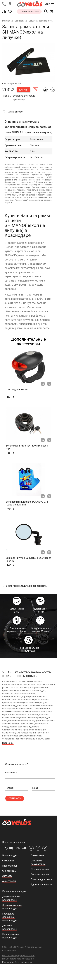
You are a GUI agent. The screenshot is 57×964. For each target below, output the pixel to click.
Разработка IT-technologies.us (17, 962)
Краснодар (19, 99)
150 (19, 397)
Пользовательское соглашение (18, 959)
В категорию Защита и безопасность (24, 585)
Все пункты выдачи (13, 842)
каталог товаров (29, 11)
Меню (49, 4)
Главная (6, 21)
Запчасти (19, 21)
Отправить (15, 798)
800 (19, 453)
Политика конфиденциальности (18, 955)
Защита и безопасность (41, 21)
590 (15, 509)
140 (19, 565)
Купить (23, 90)
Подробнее (8, 743)
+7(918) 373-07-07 (15, 848)
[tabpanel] (28, 62)
